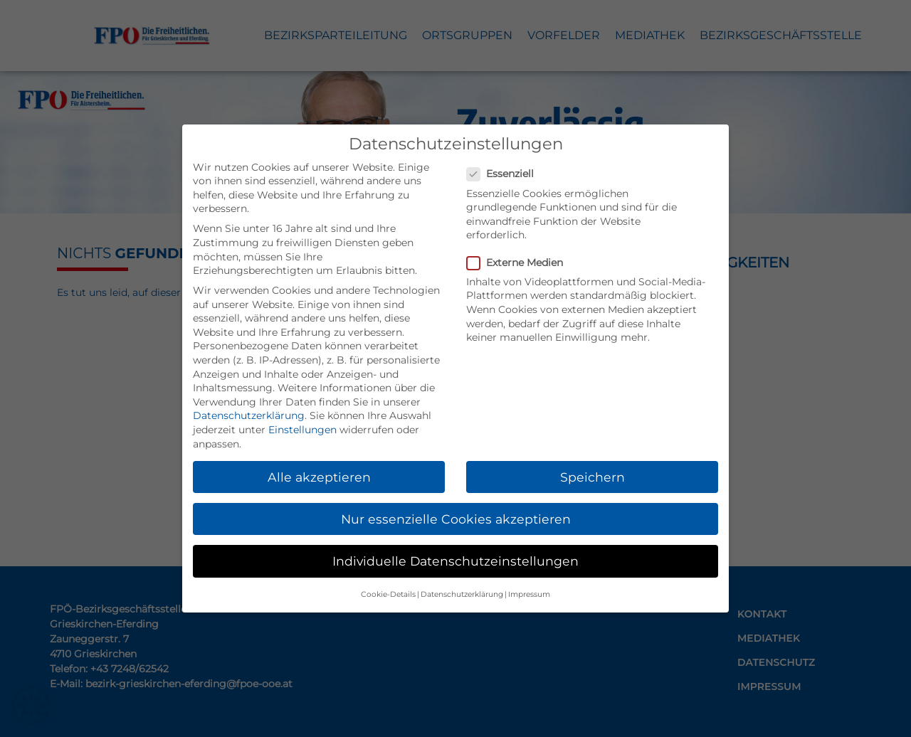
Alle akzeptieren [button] (319, 477)
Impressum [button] (529, 594)
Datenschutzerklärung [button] (462, 594)
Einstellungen (302, 429)
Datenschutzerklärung (249, 415)
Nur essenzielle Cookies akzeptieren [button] (456, 518)
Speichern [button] (592, 477)
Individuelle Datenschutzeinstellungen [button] (455, 560)
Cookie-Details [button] (388, 594)
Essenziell (504, 174)
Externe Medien (519, 263)
